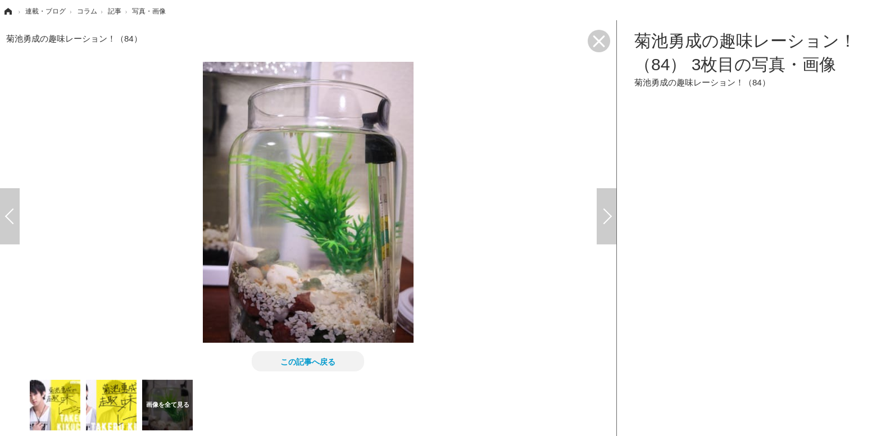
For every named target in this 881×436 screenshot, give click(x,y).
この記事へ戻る (307, 361)
